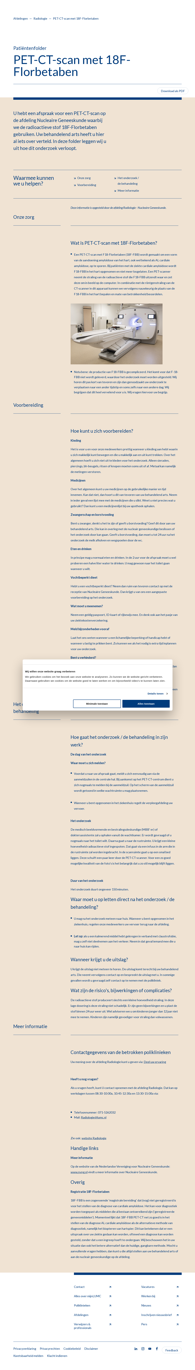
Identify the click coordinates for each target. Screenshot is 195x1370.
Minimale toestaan (97, 703)
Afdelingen (20, 18)
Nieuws (159, 1305)
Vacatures (159, 1287)
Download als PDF (173, 91)
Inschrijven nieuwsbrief (159, 1315)
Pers (159, 1324)
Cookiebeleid (72, 1348)
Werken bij (159, 1296)
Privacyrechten (50, 1348)
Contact (92, 1287)
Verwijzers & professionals (92, 1326)
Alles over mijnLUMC (92, 1296)
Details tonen (156, 693)
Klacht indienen (57, 1356)
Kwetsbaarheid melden (28, 1356)
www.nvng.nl (79, 1172)
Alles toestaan (146, 703)
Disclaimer (91, 1348)
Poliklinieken (92, 1305)
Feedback (171, 1350)
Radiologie (40, 18)
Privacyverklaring (24, 1348)
